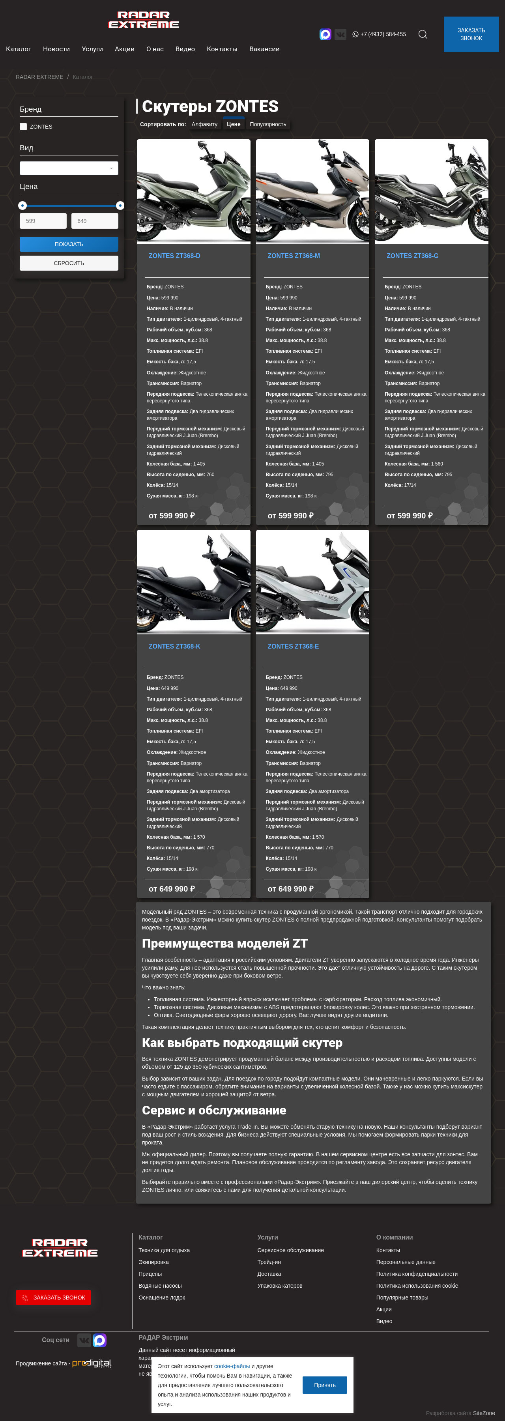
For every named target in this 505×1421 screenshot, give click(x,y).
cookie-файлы (232, 1366)
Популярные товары (402, 1297)
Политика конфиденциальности (417, 1274)
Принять (325, 1385)
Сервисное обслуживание (291, 1250)
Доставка (269, 1274)
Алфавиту (205, 124)
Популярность (268, 124)
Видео (185, 49)
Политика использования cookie (417, 1286)
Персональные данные (406, 1262)
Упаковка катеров (280, 1286)
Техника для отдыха (164, 1250)
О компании (394, 1237)
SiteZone (484, 1413)
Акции (125, 49)
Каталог (150, 1237)
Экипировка (153, 1262)
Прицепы (150, 1274)
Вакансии (264, 49)
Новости (56, 49)
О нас (155, 49)
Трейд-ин (269, 1262)
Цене (233, 124)
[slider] (22, 205)
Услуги (92, 49)
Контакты (222, 49)
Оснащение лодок (161, 1297)
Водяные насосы (160, 1286)
